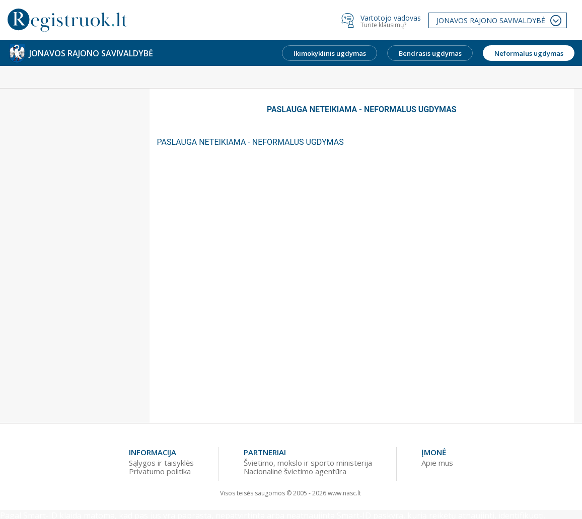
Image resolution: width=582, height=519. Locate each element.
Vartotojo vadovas (390, 18)
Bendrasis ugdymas (430, 53)
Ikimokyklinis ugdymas (330, 53)
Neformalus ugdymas (528, 53)
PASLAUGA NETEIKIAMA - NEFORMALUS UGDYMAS (250, 142)
